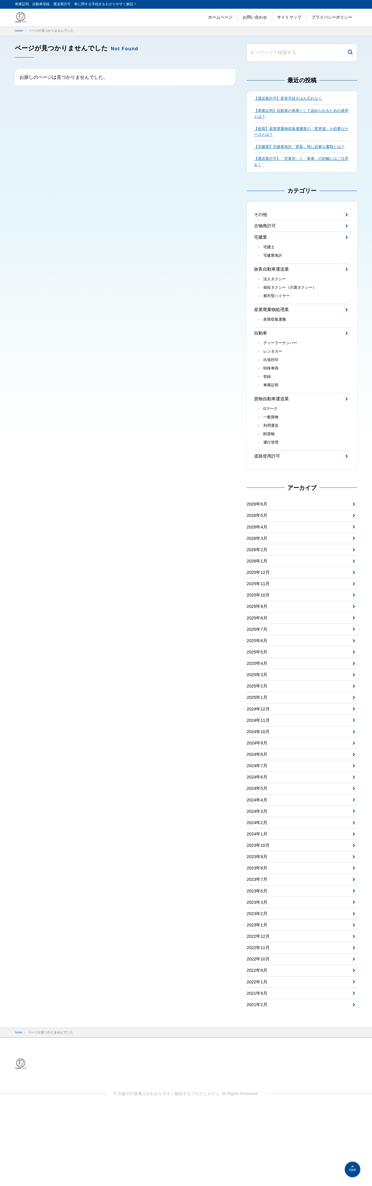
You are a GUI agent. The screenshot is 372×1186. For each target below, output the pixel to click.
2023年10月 (259, 907)
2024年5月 (258, 846)
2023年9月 (258, 920)
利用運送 (272, 454)
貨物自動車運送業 (272, 425)
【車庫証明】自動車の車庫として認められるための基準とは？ (301, 114)
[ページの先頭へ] (352, 1169)
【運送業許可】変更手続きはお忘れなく (290, 99)
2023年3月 (258, 969)
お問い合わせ (255, 17)
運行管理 (272, 473)
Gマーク (271, 436)
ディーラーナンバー (282, 364)
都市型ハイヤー (278, 314)
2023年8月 (258, 932)
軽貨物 (270, 464)
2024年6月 (258, 833)
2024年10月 (259, 784)
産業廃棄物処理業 (272, 328)
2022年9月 (258, 1044)
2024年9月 (258, 796)
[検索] (350, 52)
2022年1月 (258, 1056)
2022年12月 (259, 1006)
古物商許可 (265, 238)
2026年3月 (258, 573)
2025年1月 (258, 746)
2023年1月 (258, 994)
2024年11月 (259, 771)
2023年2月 (258, 982)
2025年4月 (258, 709)
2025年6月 (258, 685)
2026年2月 (258, 585)
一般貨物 (272, 445)
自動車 (261, 354)
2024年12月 (259, 759)
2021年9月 (258, 1068)
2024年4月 (258, 858)
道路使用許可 (268, 487)
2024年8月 (258, 808)
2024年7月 (258, 821)
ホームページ (220, 17)
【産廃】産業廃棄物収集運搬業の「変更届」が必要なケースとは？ (301, 133)
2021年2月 (258, 1081)
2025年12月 (259, 610)
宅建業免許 (274, 270)
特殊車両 (272, 392)
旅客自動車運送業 (272, 285)
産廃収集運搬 (276, 339)
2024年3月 (258, 870)
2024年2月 (258, 882)
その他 (261, 225)
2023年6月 (258, 957)
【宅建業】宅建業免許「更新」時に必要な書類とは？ (299, 152)
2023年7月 (258, 944)
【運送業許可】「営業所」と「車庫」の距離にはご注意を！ (301, 172)
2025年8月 (258, 660)
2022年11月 (259, 1019)
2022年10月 (259, 1031)
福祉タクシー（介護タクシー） (292, 305)
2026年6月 (258, 536)
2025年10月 (259, 635)
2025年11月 (259, 623)
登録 (268, 401)
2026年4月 (258, 561)
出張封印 (272, 383)
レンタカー (274, 374)
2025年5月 (258, 697)
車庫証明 (272, 411)
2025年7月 (258, 672)
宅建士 (270, 261)
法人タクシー (276, 296)
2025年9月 (258, 647)
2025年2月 (258, 734)
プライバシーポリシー (332, 17)
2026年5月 (258, 548)
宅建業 (261, 250)
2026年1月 (258, 598)
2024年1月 (258, 895)
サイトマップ (289, 17)
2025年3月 (258, 722)
